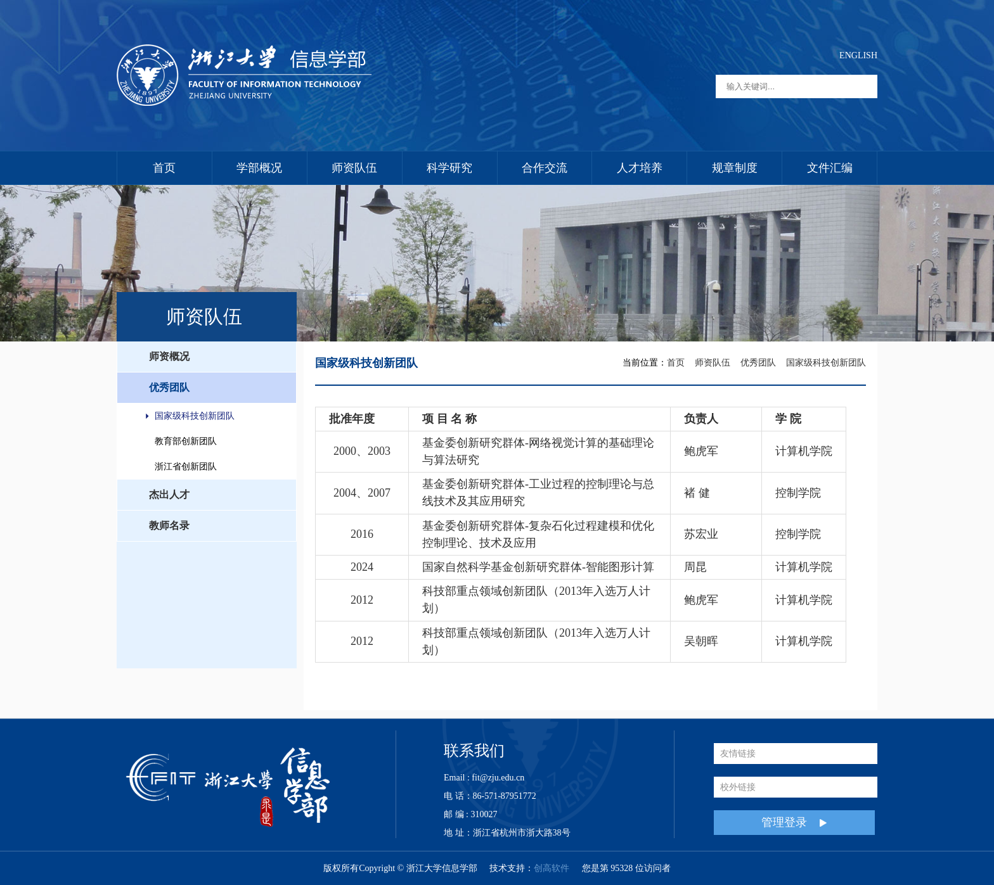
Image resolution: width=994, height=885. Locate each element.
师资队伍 (354, 168)
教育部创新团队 (186, 441)
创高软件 (551, 868)
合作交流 (544, 168)
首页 (164, 168)
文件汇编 (830, 168)
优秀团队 (169, 387)
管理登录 (794, 822)
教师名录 (169, 525)
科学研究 (449, 168)
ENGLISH (858, 55)
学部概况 (259, 168)
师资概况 (169, 356)
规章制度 (735, 168)
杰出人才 (169, 494)
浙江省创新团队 (186, 466)
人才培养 (639, 168)
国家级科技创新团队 (195, 416)
